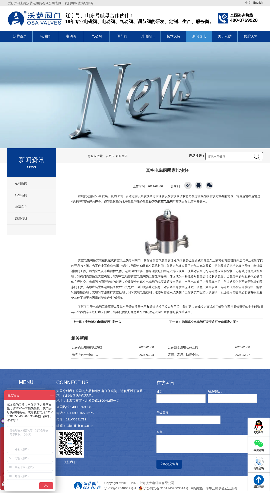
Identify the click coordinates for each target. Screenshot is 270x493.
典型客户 (21, 207)
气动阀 (97, 36)
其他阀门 (148, 36)
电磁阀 (45, 36)
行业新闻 (21, 195)
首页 (109, 156)
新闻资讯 (199, 36)
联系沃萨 (250, 36)
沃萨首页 (20, 36)
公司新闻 (21, 183)
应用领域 (21, 218)
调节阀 (122, 36)
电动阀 (71, 36)
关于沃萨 (225, 36)
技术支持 (173, 36)
